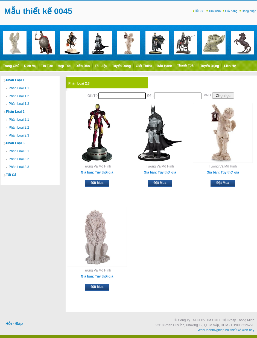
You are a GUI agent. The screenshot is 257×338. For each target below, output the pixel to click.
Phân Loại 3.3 (19, 167)
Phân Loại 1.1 (19, 88)
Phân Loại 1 (15, 80)
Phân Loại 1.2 (19, 96)
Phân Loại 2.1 (19, 120)
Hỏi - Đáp (14, 323)
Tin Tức (47, 66)
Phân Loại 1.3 (19, 104)
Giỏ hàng (231, 11)
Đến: (150, 96)
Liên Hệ (230, 66)
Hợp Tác (64, 66)
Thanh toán (186, 65)
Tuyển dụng (121, 66)
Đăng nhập (249, 11)
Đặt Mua (97, 183)
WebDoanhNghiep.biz (214, 330)
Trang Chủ (11, 66)
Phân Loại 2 (15, 112)
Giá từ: (92, 96)
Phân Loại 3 (15, 143)
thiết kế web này (242, 330)
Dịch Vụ (30, 66)
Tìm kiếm (215, 11)
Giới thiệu (144, 66)
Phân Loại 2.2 (19, 127)
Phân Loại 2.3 (19, 135)
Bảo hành (164, 66)
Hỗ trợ (199, 10)
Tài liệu (101, 66)
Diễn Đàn (82, 66)
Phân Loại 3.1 (19, 151)
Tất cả (11, 175)
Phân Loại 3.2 (19, 159)
